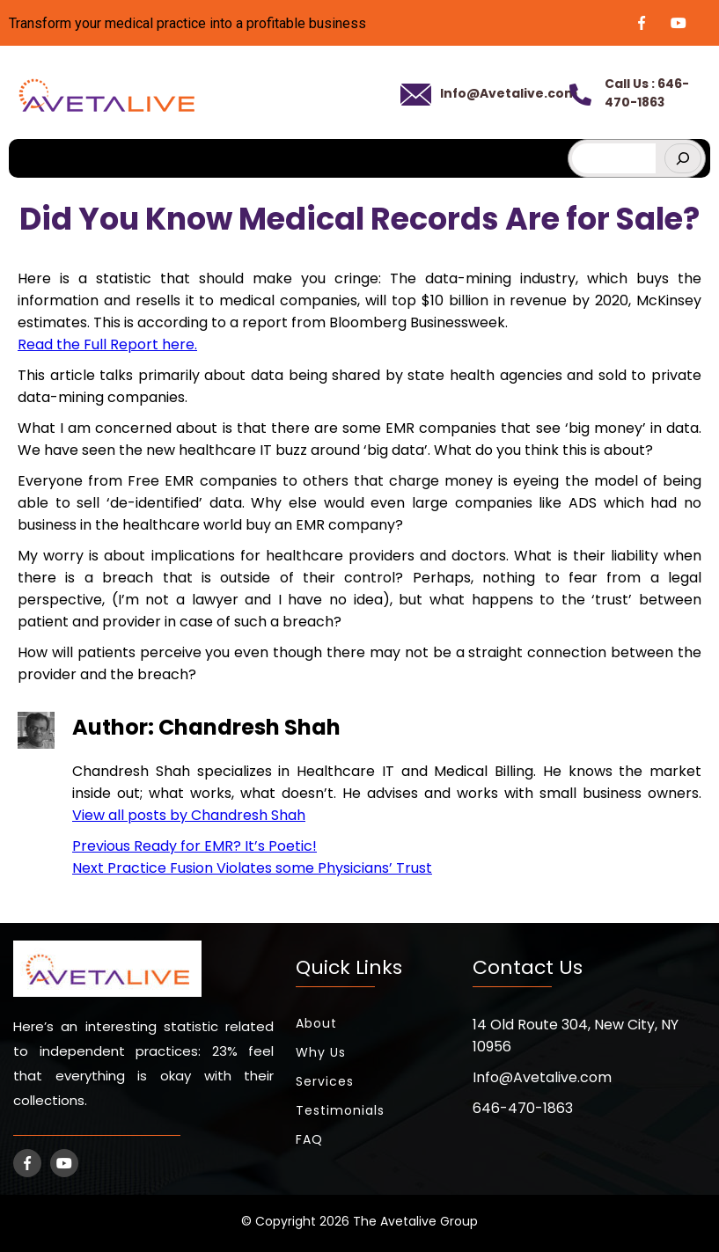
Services (325, 1076)
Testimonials (340, 1105)
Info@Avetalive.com (501, 90)
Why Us (321, 1047)
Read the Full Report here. (107, 339)
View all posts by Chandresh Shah (188, 810)
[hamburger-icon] (543, 146)
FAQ (309, 1134)
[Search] (682, 153)
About (316, 1018)
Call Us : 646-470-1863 (643, 90)
